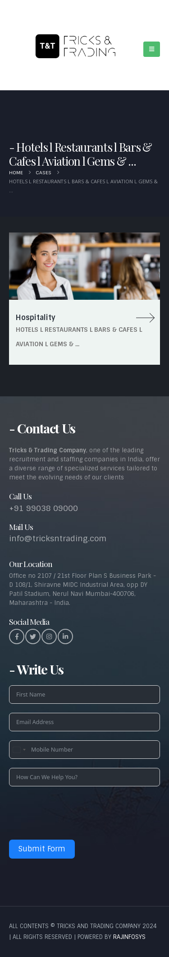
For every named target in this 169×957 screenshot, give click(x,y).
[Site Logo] (72, 45)
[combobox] (18, 749)
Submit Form (41, 849)
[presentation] (77, 813)
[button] (151, 49)
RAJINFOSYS (129, 937)
